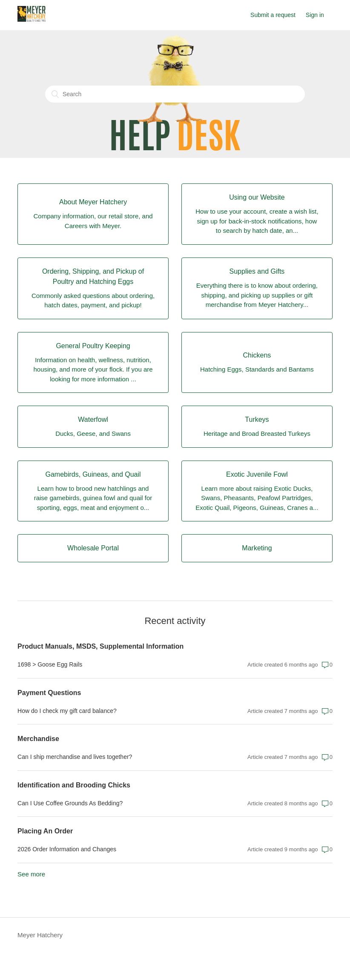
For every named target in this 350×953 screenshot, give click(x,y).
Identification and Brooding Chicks (73, 785)
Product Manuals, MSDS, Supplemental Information (100, 646)
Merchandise (38, 738)
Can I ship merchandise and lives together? (74, 756)
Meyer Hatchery (40, 935)
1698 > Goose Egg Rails (49, 664)
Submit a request (272, 14)
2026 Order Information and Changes (66, 849)
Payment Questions (49, 692)
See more (31, 874)
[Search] (175, 94)
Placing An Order (45, 831)
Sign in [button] (315, 14)
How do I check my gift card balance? (67, 710)
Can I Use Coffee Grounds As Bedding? (70, 803)
